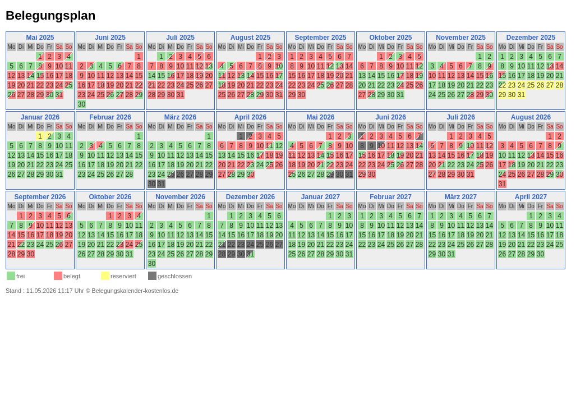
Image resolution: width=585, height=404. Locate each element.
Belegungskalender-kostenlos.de (135, 290)
